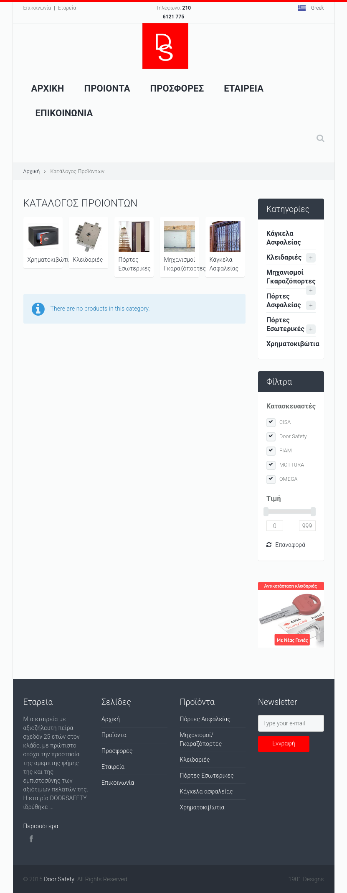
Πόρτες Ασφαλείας (283, 300)
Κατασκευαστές (291, 406)
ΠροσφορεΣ (177, 88)
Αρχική (31, 171)
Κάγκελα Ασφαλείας (225, 246)
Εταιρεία (112, 766)
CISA (285, 422)
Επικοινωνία (37, 8)
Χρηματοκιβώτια (45, 242)
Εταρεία (67, 8)
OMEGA (288, 479)
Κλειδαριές (88, 242)
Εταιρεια (243, 88)
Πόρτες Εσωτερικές (135, 246)
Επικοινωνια (64, 113)
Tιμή (273, 499)
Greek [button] (311, 8)
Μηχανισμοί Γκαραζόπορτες (181, 246)
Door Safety (293, 436)
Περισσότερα (40, 826)
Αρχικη (47, 88)
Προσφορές (117, 751)
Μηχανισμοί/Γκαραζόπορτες (201, 739)
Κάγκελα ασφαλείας (206, 791)
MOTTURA (291, 465)
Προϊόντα (114, 735)
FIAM (285, 450)
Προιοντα (107, 88)
